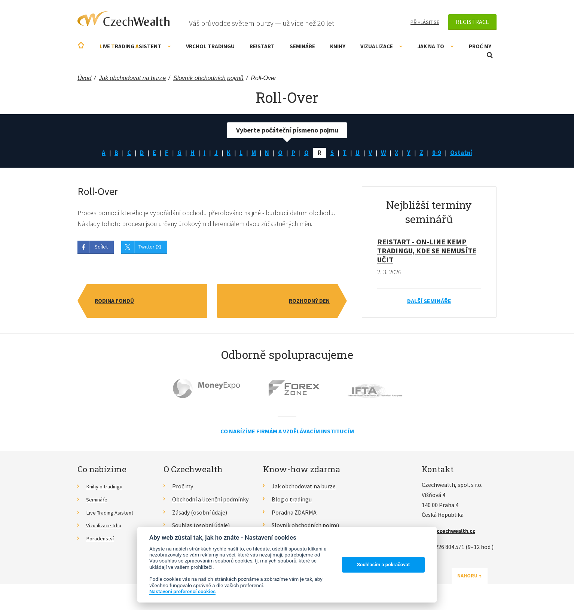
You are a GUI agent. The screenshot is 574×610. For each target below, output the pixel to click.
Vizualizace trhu (106, 526)
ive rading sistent (135, 46)
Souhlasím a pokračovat (383, 564)
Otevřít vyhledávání (490, 55)
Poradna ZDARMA (294, 513)
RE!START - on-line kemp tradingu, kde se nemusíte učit (426, 251)
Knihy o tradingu (107, 487)
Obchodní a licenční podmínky (210, 500)
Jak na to (436, 46)
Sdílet (101, 248)
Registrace (472, 21)
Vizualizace (381, 46)
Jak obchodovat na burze (304, 487)
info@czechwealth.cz (451, 532)
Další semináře (429, 302)
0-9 (440, 153)
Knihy (337, 46)
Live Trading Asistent (113, 513)
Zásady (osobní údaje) (199, 513)
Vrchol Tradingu (210, 46)
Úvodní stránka (81, 45)
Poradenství (101, 539)
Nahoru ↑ (478, 576)
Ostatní (465, 153)
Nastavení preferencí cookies (182, 591)
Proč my (480, 46)
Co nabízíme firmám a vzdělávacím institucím (287, 432)
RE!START (262, 46)
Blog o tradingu (292, 500)
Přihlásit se (424, 22)
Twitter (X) (149, 248)
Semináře (302, 46)
